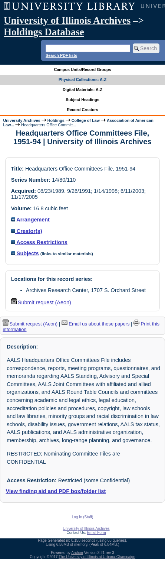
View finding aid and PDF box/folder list (56, 491)
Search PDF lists (61, 55)
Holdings (56, 120)
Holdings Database (44, 32)
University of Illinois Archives (67, 20)
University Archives (21, 120)
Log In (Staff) (82, 517)
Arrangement (30, 220)
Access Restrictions (39, 242)
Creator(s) (26, 231)
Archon (77, 553)
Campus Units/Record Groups (82, 69)
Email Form (96, 533)
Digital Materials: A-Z (82, 89)
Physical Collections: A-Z (82, 79)
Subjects (25, 253)
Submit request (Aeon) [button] (41, 302)
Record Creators (82, 109)
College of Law (86, 120)
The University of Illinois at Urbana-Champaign (97, 557)
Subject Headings (82, 99)
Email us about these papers (96, 324)
